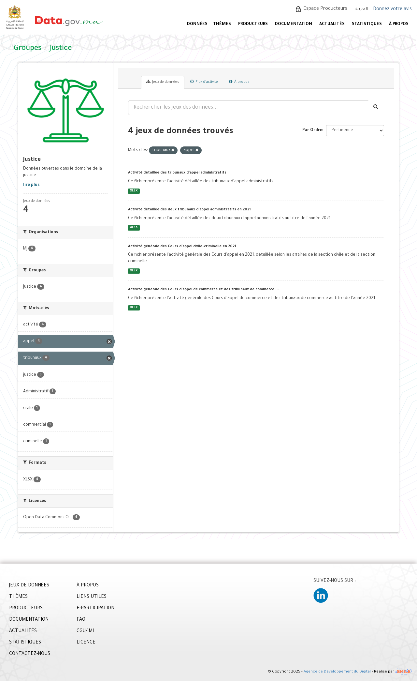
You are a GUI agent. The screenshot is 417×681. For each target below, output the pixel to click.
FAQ (81, 620)
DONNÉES (197, 24)
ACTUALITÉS (332, 24)
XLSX (133, 191)
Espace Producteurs (325, 9)
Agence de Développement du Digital (337, 672)
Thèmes (222, 24)
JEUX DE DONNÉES (29, 585)
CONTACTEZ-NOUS (29, 654)
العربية (361, 9)
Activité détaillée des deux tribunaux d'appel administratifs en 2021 (189, 210)
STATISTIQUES (367, 24)
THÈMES (18, 597)
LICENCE (86, 642)
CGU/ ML (86, 631)
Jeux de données (162, 82)
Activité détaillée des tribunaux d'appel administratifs (177, 173)
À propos (239, 82)
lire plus (31, 185)
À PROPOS (399, 24)
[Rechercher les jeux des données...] (248, 107)
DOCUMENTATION (293, 24)
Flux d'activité (204, 82)
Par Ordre (312, 130)
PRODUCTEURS (253, 24)
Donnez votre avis (392, 9)
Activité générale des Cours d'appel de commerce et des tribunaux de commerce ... (203, 290)
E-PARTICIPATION (95, 608)
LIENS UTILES (92, 597)
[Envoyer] (376, 107)
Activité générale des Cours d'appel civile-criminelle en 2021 (182, 247)
